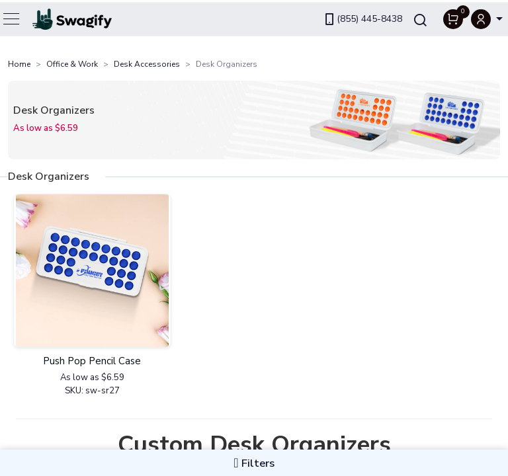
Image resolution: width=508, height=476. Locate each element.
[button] (486, 17)
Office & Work (72, 64)
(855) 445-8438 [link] (362, 17)
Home (19, 64)
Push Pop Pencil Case (92, 361)
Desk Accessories (147, 64)
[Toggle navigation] (12, 16)
